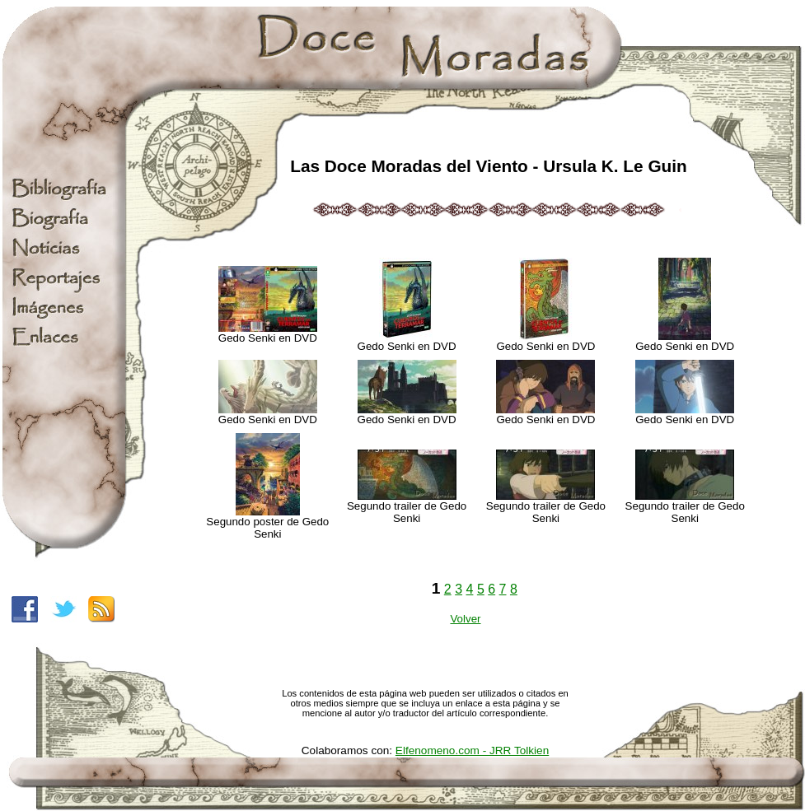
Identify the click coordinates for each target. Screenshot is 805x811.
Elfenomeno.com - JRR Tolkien (472, 750)
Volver (465, 619)
